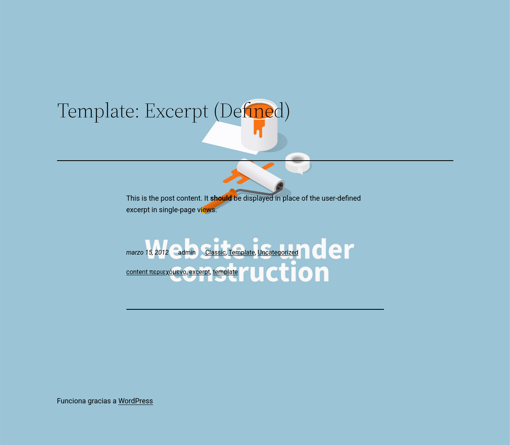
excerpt (199, 272)
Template (242, 252)
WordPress (135, 401)
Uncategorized (278, 252)
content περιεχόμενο (156, 272)
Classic (215, 252)
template (225, 272)
